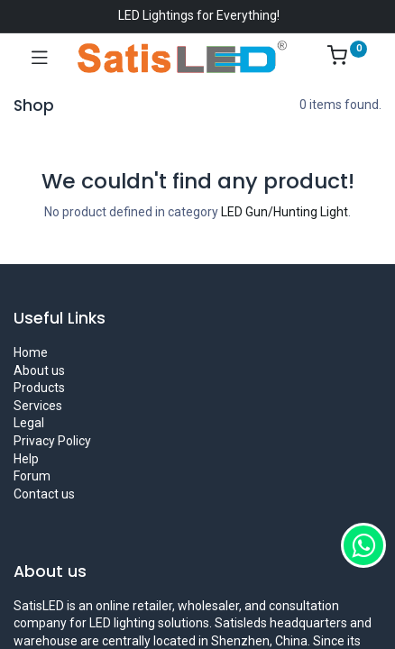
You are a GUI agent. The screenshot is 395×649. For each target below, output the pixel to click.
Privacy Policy (52, 441)
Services (38, 405)
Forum (32, 476)
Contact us (44, 494)
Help (26, 459)
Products (39, 387)
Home (31, 352)
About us (39, 370)
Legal (29, 423)
